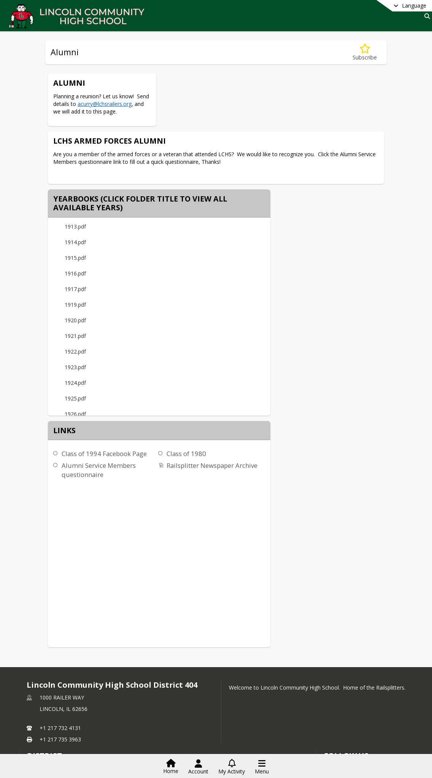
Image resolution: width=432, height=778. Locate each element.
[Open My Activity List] (231, 767)
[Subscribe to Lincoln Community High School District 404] (339, 681)
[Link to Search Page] (425, 16)
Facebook (340, 693)
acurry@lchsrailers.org (105, 103)
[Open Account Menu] (198, 767)
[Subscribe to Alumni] (364, 52)
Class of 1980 (328, 274)
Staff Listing (46, 715)
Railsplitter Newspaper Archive (353, 286)
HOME (35, 681)
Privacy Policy (345, 727)
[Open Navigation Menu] (262, 767)
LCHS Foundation (48, 692)
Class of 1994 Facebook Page (245, 274)
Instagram (341, 704)
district (44, 670)
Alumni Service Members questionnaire (240, 291)
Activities (42, 704)
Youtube (339, 716)
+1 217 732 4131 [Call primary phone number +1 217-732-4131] (60, 642)
